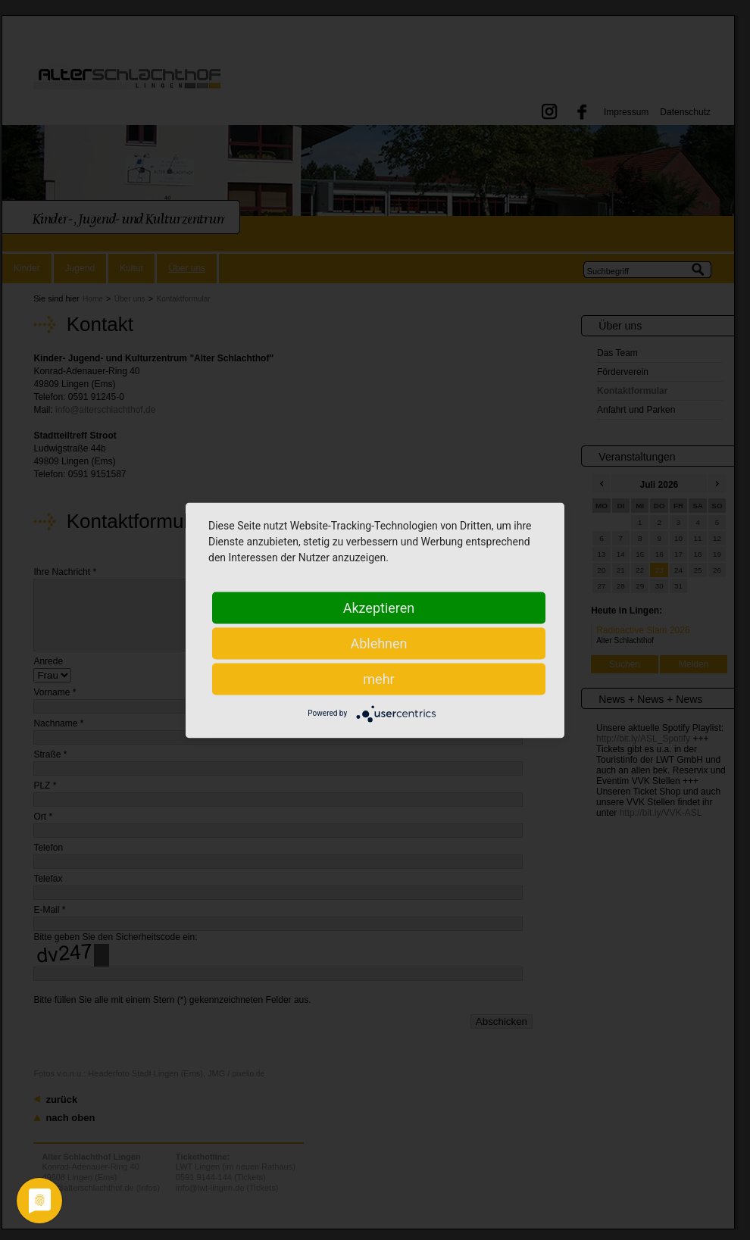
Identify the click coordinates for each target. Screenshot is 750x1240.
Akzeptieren (379, 607)
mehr (378, 678)
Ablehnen (378, 643)
